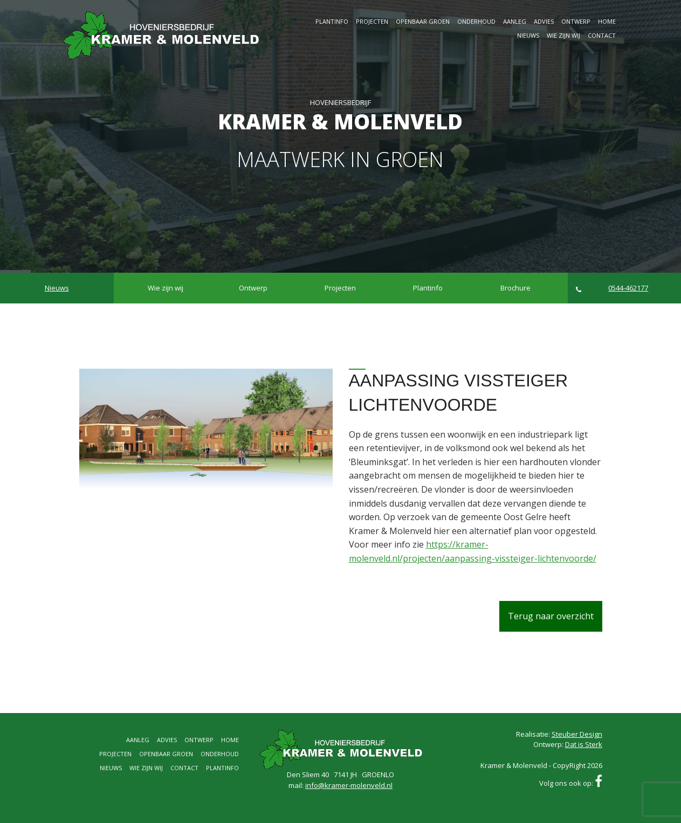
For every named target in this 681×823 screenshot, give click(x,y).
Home (607, 21)
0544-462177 (612, 288)
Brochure (515, 288)
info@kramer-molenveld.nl (349, 785)
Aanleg (514, 21)
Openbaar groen (423, 21)
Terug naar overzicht (551, 616)
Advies (544, 21)
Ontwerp (575, 21)
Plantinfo (331, 21)
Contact (602, 35)
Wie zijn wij (563, 35)
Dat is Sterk (583, 744)
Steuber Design (577, 734)
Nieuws (528, 35)
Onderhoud (476, 21)
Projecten (372, 21)
